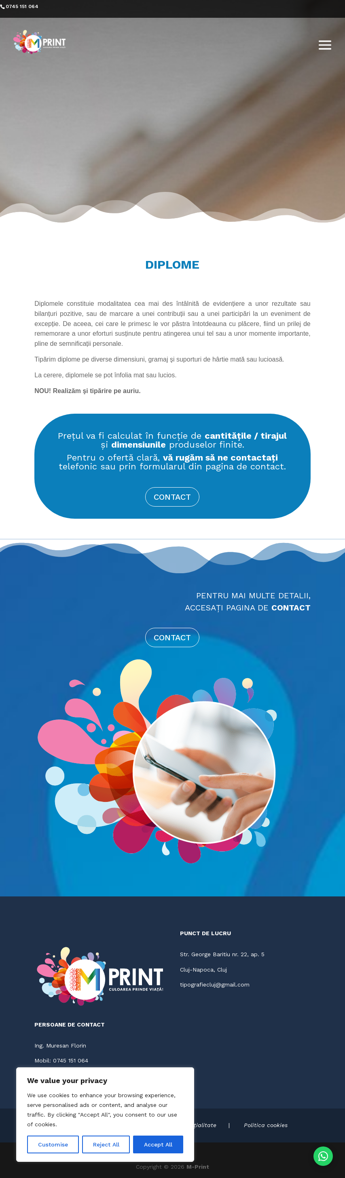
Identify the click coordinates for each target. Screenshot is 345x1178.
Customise (53, 1144)
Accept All (158, 1144)
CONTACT (172, 497)
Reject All (106, 1144)
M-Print (197, 1166)
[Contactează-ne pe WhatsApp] (323, 1156)
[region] (105, 1114)
